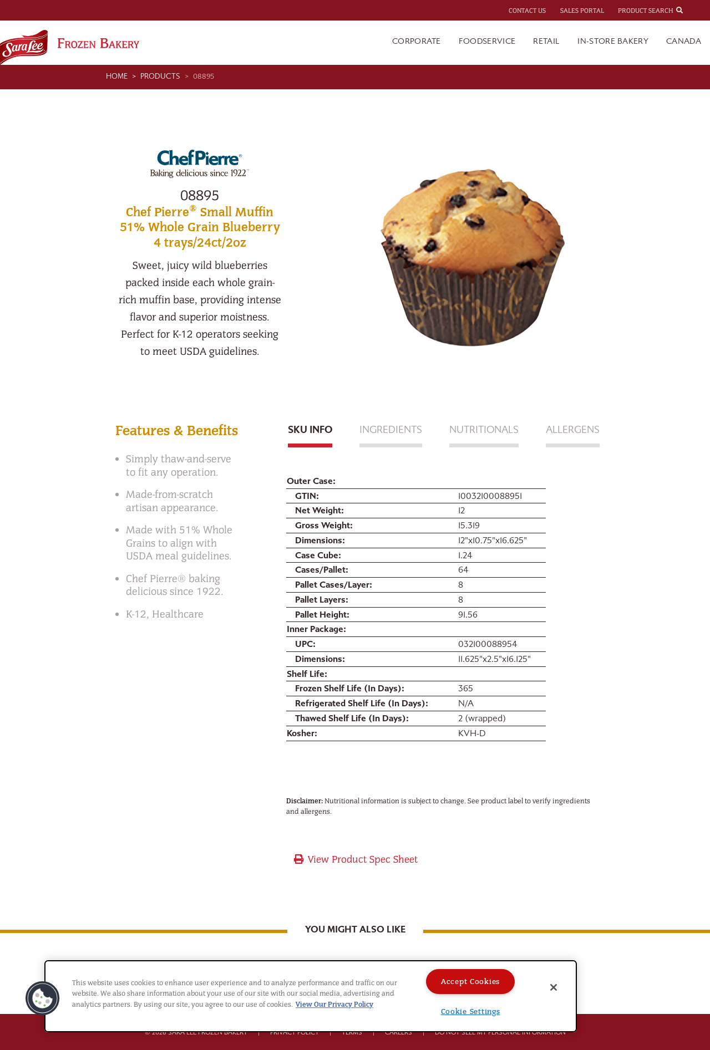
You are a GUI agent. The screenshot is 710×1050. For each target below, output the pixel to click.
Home (117, 76)
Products (160, 76)
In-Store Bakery (612, 41)
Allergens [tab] (573, 430)
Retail (546, 41)
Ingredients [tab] (390, 430)
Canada (683, 41)
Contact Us (527, 10)
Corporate (416, 41)
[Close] (553, 987)
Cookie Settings (470, 1011)
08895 (203, 76)
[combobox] (689, 10)
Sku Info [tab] (310, 430)
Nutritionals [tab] (484, 430)
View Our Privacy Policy (334, 1004)
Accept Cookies (470, 981)
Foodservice (487, 41)
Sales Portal (582, 10)
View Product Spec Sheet (355, 859)
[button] (42, 998)
